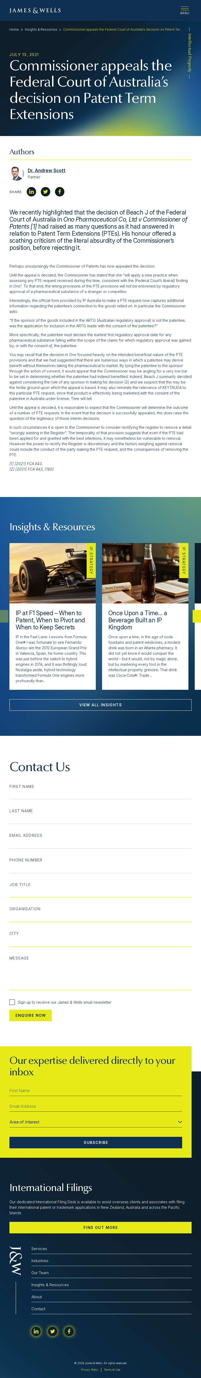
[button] (197, 616)
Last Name (21, 811)
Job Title (20, 885)
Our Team (40, 1272)
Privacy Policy (89, 1369)
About (36, 1296)
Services (39, 1248)
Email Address (25, 835)
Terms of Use (112, 1369)
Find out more (100, 1227)
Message (19, 958)
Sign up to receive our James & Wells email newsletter (60, 1002)
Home (14, 29)
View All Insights (100, 705)
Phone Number (26, 860)
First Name (21, 786)
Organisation (25, 909)
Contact (38, 1308)
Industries (39, 1260)
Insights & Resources (41, 29)
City (14, 933)
